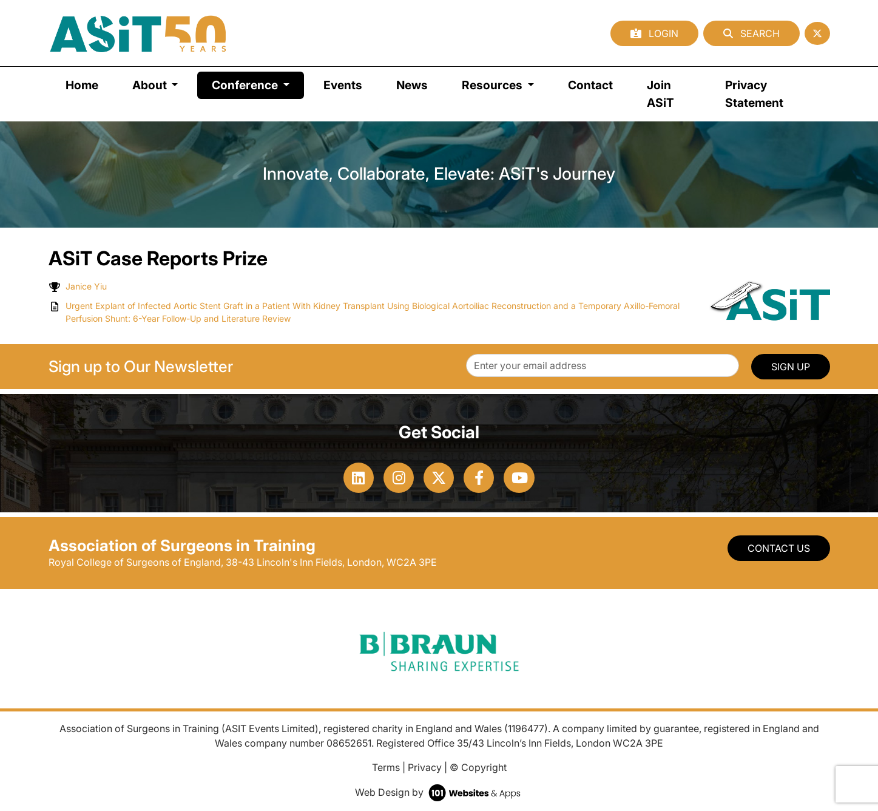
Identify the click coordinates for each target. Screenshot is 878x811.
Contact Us (779, 548)
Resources (493, 85)
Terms (386, 767)
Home (82, 85)
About (150, 85)
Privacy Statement (754, 94)
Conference (258, 84)
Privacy (425, 767)
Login (654, 33)
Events (342, 85)
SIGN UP (790, 367)
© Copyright (478, 767)
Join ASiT (660, 94)
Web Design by (439, 792)
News (412, 85)
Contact (590, 85)
